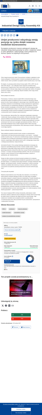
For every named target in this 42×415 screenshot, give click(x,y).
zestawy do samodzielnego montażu (11, 213)
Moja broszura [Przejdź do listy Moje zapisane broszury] (25, 325)
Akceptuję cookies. (21, 409)
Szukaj (36, 6)
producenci (12, 206)
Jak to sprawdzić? (36, 1)
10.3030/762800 (7, 233)
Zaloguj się (29, 6)
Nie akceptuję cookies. (21, 412)
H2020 (4, 14)
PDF (22, 316)
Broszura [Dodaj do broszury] (15, 325)
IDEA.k (4, 206)
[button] (32, 5)
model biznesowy (6, 210)
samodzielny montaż (19, 210)
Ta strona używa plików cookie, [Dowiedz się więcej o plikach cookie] (10, 404)
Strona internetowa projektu (12, 228)
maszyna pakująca (22, 206)
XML (22, 312)
